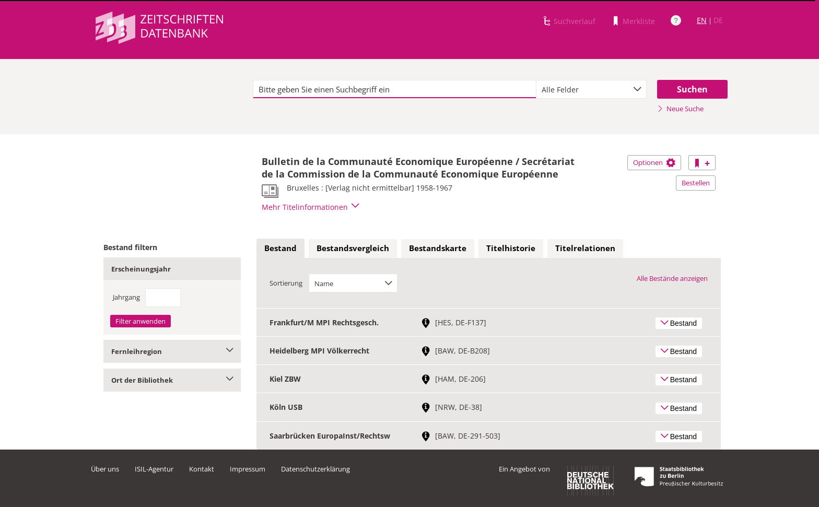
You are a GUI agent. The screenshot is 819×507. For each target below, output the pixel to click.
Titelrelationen (585, 248)
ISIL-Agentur (154, 469)
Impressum (247, 469)
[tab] (280, 248)
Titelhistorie (510, 248)
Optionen (654, 162)
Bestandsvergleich (353, 248)
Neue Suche (680, 108)
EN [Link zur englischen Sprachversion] (702, 20)
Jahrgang (126, 297)
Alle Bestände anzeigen (672, 278)
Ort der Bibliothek (172, 380)
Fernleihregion (172, 351)
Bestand (280, 248)
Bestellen (696, 182)
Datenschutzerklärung (315, 469)
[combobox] (591, 89)
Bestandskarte (437, 248)
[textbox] (394, 89)
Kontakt (201, 469)
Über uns (105, 469)
